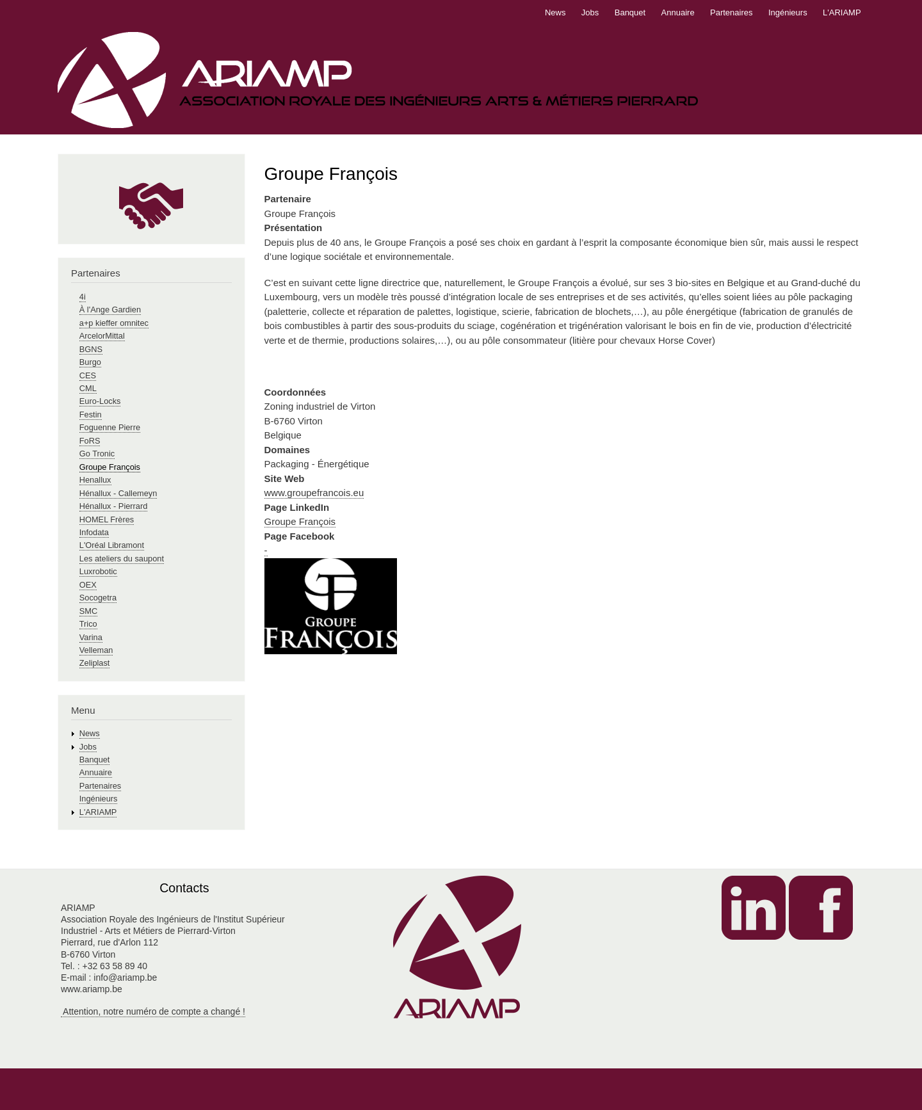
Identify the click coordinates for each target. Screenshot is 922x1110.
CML (88, 388)
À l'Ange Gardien (110, 309)
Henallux (95, 480)
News (555, 12)
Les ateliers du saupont (121, 558)
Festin (90, 414)
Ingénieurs (787, 12)
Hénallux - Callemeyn (118, 493)
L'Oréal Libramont (111, 545)
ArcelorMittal (102, 336)
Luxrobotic (98, 571)
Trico (88, 624)
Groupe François (300, 521)
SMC (88, 611)
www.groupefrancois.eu (314, 492)
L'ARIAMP (842, 12)
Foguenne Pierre (109, 427)
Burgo (90, 362)
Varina (90, 637)
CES (87, 375)
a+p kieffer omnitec (114, 323)
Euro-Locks (100, 401)
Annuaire (678, 12)
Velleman (96, 650)
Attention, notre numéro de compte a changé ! (153, 1011)
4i (82, 297)
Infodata (94, 532)
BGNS (90, 349)
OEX (88, 585)
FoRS (90, 441)
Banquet (630, 12)
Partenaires (731, 12)
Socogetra (98, 597)
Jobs (590, 12)
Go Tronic (97, 453)
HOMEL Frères (106, 519)
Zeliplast (94, 663)
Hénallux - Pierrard (113, 506)
